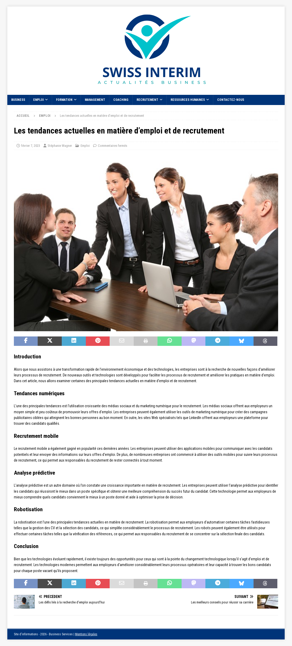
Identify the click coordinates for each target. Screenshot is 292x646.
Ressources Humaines (188, 100)
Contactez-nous (230, 100)
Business (18, 100)
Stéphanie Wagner (60, 146)
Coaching (120, 100)
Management (95, 100)
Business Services (61, 634)
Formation (64, 100)
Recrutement (147, 100)
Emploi (38, 100)
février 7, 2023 (30, 146)
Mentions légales (86, 634)
